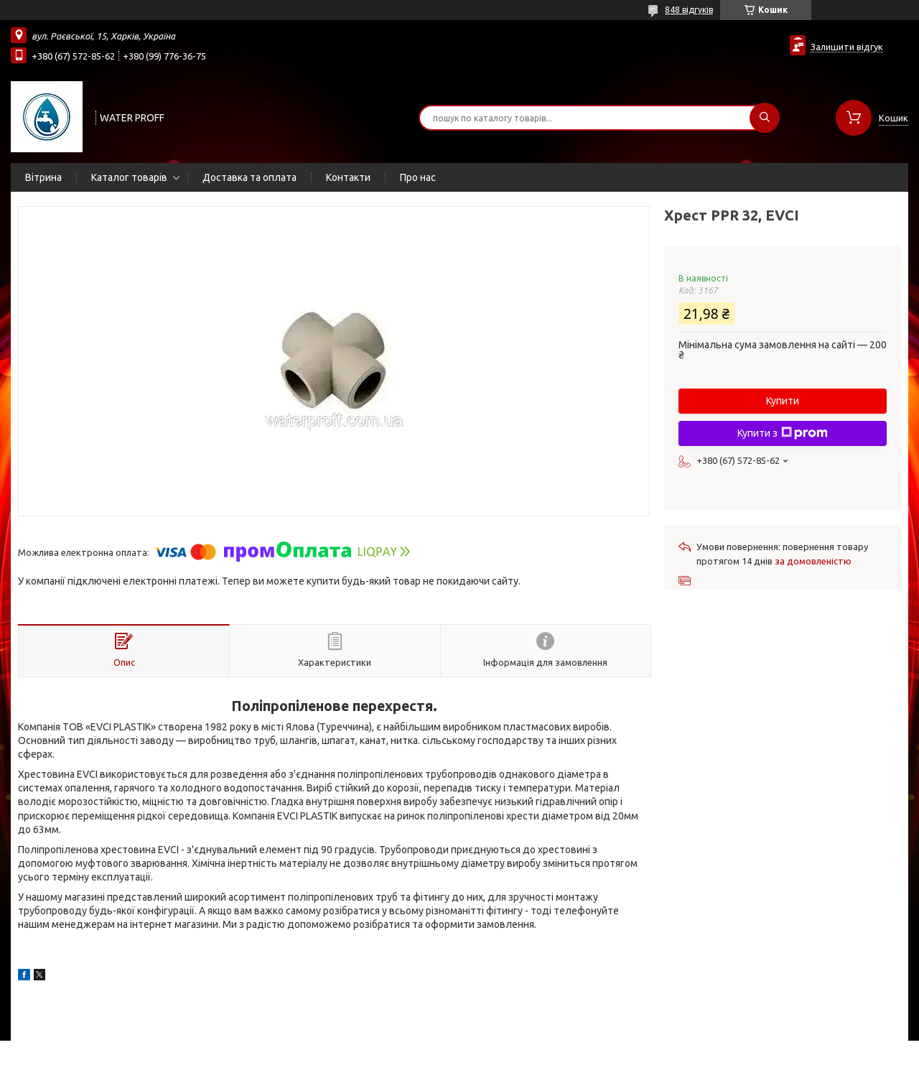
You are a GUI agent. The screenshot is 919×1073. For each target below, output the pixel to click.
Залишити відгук (847, 47)
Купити (782, 401)
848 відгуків (689, 9)
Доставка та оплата (249, 177)
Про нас (418, 177)
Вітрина (43, 177)
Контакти (348, 177)
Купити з (782, 433)
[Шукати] (765, 118)
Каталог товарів (129, 177)
